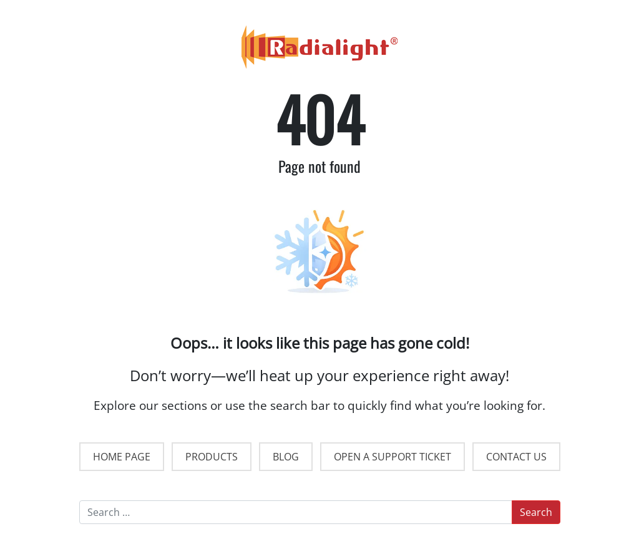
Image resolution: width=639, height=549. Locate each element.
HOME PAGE (121, 457)
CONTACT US (516, 457)
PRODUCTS (211, 457)
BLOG (286, 457)
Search (536, 512)
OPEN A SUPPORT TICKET (392, 457)
